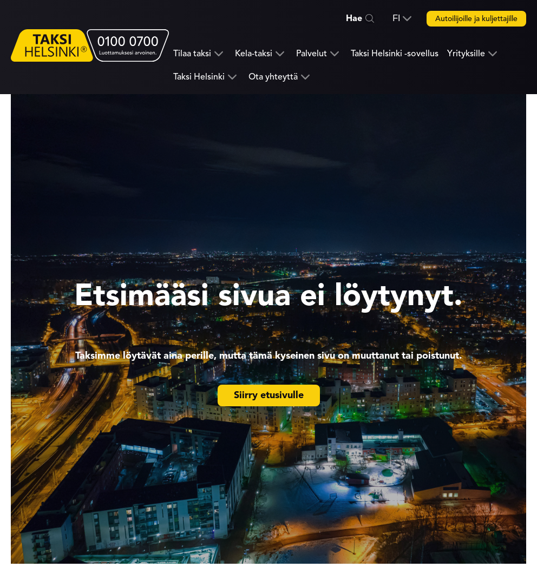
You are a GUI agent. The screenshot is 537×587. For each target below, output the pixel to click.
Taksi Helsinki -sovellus (394, 53)
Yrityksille (466, 54)
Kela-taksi (253, 54)
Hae (354, 18)
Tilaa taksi (192, 54)
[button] (402, 18)
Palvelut (311, 54)
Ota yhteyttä (273, 77)
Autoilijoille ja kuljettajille (476, 18)
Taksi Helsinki (199, 77)
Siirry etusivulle (269, 395)
